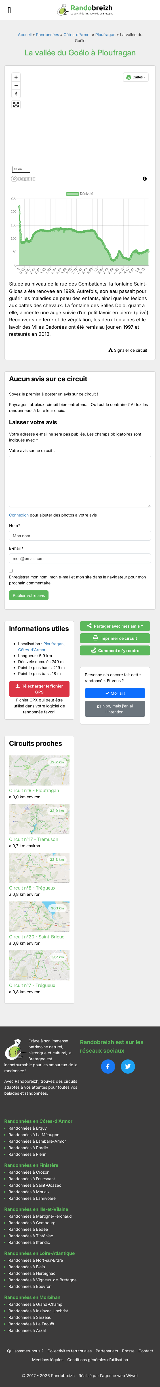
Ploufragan (105, 34)
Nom (14, 525)
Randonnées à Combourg (32, 1222)
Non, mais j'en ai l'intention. (115, 708)
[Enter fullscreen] (16, 105)
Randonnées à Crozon (29, 1172)
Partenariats (107, 1350)
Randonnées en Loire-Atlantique (39, 1253)
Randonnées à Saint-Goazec (35, 1185)
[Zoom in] (16, 77)
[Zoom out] (16, 85)
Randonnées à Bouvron (30, 1286)
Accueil (24, 34)
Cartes (134, 77)
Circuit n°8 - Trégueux (32, 888)
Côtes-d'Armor (77, 34)
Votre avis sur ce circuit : (32, 450)
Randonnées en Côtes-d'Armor (38, 1121)
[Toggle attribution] (144, 178)
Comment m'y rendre (115, 650)
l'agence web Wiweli (119, 1375)
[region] (80, 127)
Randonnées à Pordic (28, 1147)
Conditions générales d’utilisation (97, 1359)
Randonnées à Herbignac (32, 1273)
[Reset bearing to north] (16, 93)
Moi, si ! (115, 693)
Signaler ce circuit (127, 350)
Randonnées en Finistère (31, 1165)
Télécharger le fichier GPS (39, 689)
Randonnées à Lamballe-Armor (37, 1141)
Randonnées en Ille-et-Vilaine (36, 1209)
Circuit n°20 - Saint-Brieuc (36, 937)
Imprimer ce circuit (115, 638)
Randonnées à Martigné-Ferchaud (40, 1216)
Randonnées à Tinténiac (31, 1235)
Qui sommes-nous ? (25, 1350)
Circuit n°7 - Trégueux (32, 985)
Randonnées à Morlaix (29, 1191)
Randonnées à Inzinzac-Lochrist (38, 1310)
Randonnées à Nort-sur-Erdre (36, 1260)
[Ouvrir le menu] (9, 10)
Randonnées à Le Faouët (31, 1323)
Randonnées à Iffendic (29, 1242)
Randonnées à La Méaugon (34, 1134)
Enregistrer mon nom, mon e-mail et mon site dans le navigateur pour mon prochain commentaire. (77, 579)
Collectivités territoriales (69, 1350)
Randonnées (47, 34)
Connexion (19, 515)
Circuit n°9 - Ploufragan (34, 790)
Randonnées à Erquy (28, 1128)
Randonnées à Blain (27, 1266)
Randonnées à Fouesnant (32, 1178)
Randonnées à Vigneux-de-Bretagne (43, 1279)
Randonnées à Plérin (27, 1154)
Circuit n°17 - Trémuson (33, 839)
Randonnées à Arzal (27, 1330)
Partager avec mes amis (113, 625)
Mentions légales (47, 1359)
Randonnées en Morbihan (32, 1297)
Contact (145, 1350)
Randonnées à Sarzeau (30, 1317)
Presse (128, 1350)
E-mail (16, 548)
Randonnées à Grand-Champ (35, 1304)
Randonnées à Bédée (28, 1229)
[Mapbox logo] (23, 179)
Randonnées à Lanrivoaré (32, 1198)
